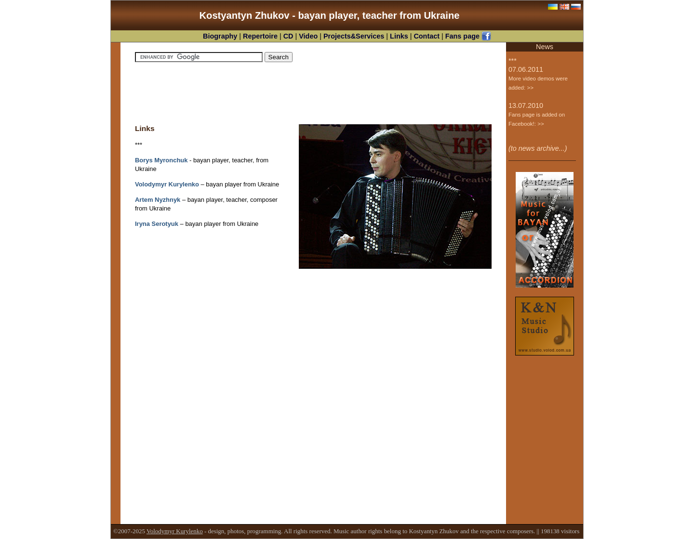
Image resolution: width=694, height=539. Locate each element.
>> (530, 88)
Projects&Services (354, 36)
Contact (427, 36)
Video (309, 36)
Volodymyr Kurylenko (167, 184)
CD (289, 36)
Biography (221, 36)
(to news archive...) (537, 148)
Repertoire (261, 36)
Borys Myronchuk (161, 160)
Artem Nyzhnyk (157, 199)
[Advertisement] (313, 93)
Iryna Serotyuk (156, 223)
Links (400, 36)
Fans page (468, 36)
